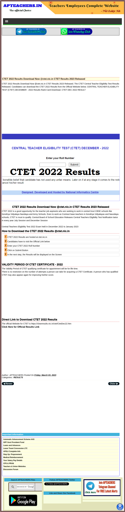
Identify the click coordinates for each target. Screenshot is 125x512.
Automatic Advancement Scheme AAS (18, 439)
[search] (25, 487)
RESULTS (18, 377)
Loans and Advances (11, 445)
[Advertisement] (60, 55)
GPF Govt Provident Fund (13, 442)
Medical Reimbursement (13, 457)
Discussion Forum (10, 469)
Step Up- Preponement (12, 454)
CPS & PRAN (8, 463)
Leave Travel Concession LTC (15, 448)
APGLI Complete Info (11, 451)
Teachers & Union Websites (14, 466)
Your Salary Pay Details (12, 460)
